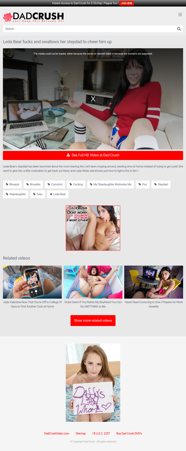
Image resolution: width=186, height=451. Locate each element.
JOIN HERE (126, 3)
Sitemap (81, 433)
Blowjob (12, 184)
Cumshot (55, 184)
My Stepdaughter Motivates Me (110, 184)
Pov (143, 184)
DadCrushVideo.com (56, 433)
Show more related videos (93, 320)
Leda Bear (58, 194)
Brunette (33, 184)
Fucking (76, 184)
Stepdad (161, 184)
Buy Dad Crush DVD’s (129, 433)
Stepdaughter (16, 194)
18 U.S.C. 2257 (101, 433)
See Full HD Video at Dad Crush (93, 155)
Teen (38, 194)
